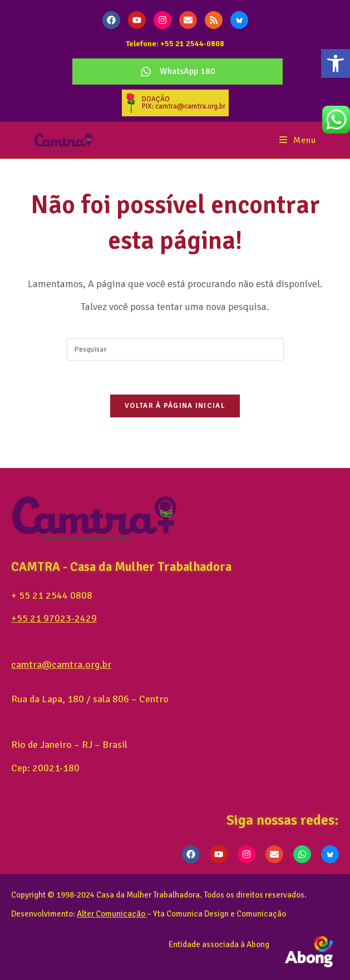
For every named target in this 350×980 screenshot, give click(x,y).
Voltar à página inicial (175, 405)
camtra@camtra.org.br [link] (61, 664)
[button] (335, 63)
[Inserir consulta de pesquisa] (175, 349)
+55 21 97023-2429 (54, 618)
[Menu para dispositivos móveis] (297, 140)
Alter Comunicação (111, 914)
